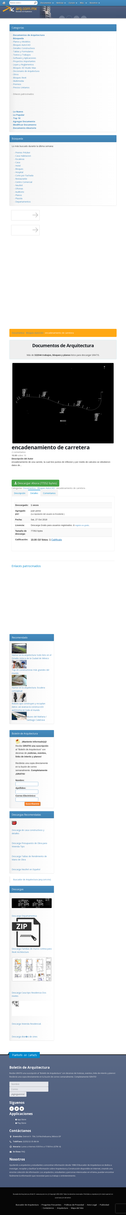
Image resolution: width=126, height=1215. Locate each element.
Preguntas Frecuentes (51, 1205)
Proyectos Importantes (24, 61)
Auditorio (19, 191)
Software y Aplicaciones (24, 58)
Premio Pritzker (22, 152)
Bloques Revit (19, 77)
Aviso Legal (92, 1205)
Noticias (60, 3)
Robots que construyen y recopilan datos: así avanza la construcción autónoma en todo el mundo (28, 706)
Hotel (18, 165)
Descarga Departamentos (24, 915)
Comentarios (49, 493)
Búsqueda (17, 138)
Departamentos (23, 201)
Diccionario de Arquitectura (26, 71)
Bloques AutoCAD (22, 44)
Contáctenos (48, 1208)
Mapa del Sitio (77, 1208)
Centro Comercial (23, 182)
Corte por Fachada (24, 175)
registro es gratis (82, 525)
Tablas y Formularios (23, 51)
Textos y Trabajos (22, 54)
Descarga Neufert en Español (26, 869)
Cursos (72, 3)
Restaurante (21, 178)
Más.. (82, 3)
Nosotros (94, 3)
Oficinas (19, 188)
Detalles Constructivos (24, 48)
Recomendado (20, 637)
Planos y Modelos (21, 41)
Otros (16, 74)
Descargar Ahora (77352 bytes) (35, 483)
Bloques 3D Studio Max (24, 67)
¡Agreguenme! (18, 1094)
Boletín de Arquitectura (25, 733)
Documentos (46, 3)
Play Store (20, 1123)
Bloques (19, 168)
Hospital (19, 172)
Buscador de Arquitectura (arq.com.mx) (32, 879)
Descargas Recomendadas (26, 814)
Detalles (34, 493)
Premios (17, 84)
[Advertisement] (24, 102)
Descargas (18, 889)
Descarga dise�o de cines (24, 1036)
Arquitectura (62, 1208)
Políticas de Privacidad (74, 1205)
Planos (18, 195)
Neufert (19, 185)
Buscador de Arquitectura (27, 1205)
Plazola (18, 198)
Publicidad (104, 1205)
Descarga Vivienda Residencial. (26, 1023)
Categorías (18, 27)
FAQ (23, 1151)
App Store (20, 1119)
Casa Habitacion (23, 155)
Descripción (19, 493)
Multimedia (18, 81)
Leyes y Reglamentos (23, 64)
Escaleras (19, 159)
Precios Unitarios (21, 87)
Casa (17, 162)
